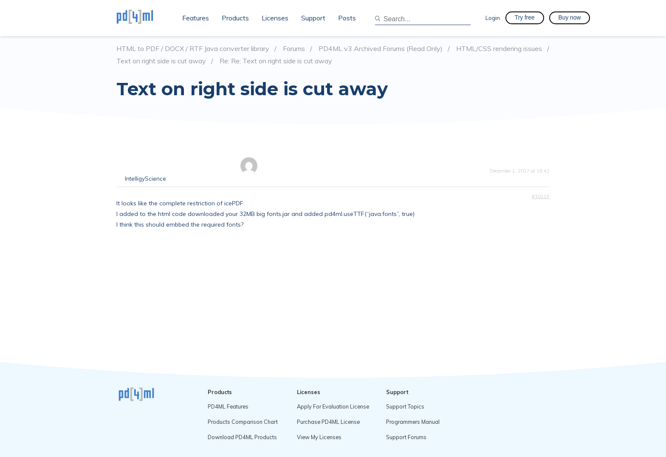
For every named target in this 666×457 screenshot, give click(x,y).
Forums (294, 49)
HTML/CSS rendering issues (499, 49)
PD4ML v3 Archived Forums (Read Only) (381, 49)
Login (492, 17)
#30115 (541, 196)
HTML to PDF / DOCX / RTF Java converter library (192, 49)
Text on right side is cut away (161, 61)
